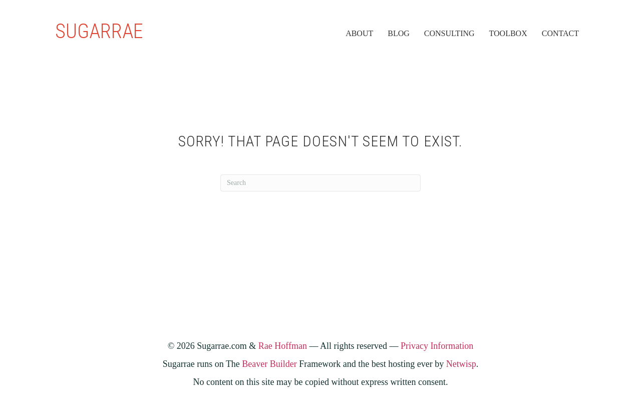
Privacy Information (437, 346)
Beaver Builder (269, 364)
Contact (560, 33)
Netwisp (461, 364)
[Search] (320, 182)
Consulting (449, 33)
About (359, 33)
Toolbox (508, 33)
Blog (399, 33)
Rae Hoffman (282, 346)
